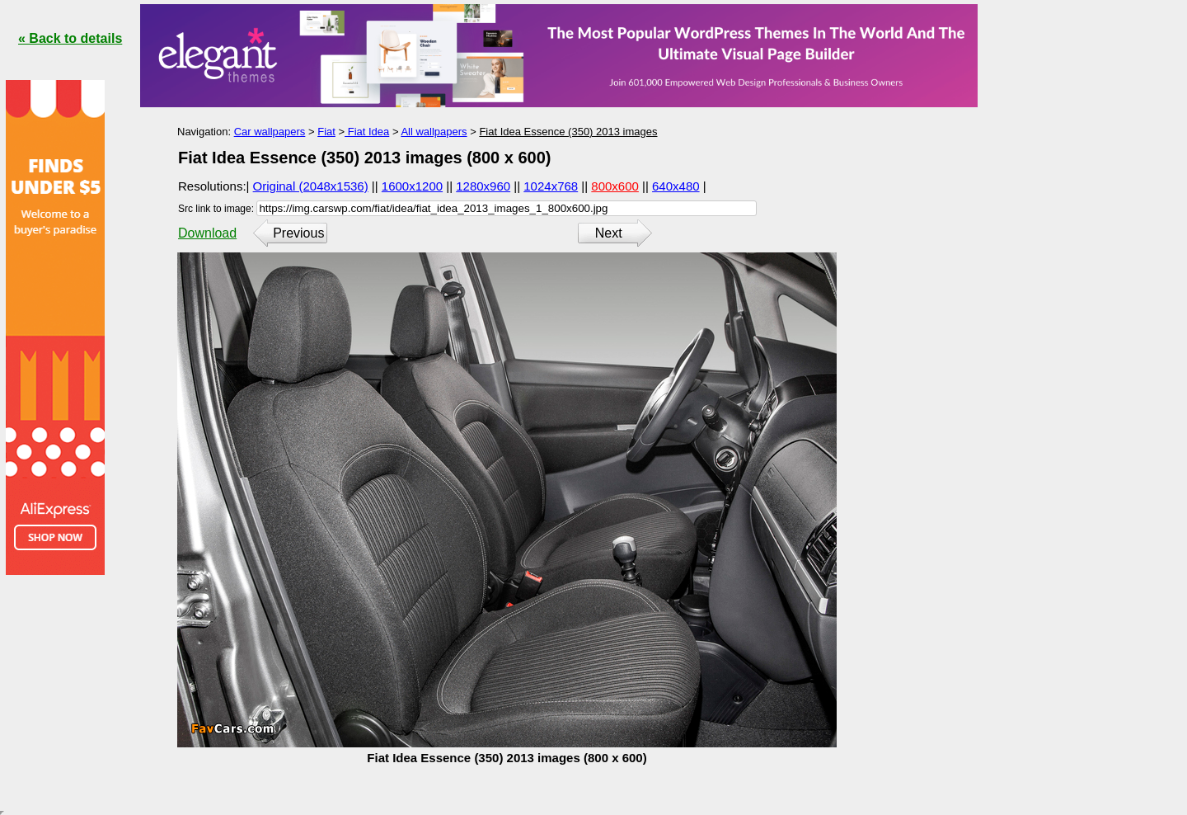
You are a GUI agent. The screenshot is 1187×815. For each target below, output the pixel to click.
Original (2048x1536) (310, 186)
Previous (298, 233)
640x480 (676, 186)
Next (608, 233)
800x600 (615, 186)
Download (207, 233)
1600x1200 (412, 186)
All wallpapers (434, 131)
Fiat (326, 131)
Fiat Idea (367, 131)
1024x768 (550, 186)
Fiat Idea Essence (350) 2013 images (568, 131)
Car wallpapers (270, 131)
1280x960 (483, 186)
